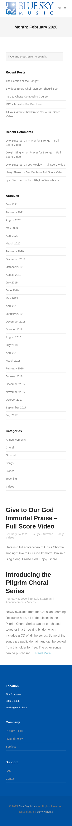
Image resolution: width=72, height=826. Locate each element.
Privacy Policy (14, 730)
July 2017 (12, 415)
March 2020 (13, 243)
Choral (10, 447)
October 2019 (14, 266)
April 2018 (12, 352)
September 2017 (16, 407)
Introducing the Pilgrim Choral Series (28, 582)
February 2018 (15, 368)
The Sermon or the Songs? (22, 81)
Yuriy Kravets (45, 811)
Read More (43, 653)
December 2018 (15, 321)
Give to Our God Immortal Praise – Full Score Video (32, 518)
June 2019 (12, 290)
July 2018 (12, 345)
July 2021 (12, 204)
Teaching (11, 478)
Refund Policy (14, 738)
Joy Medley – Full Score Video (46, 164)
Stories (10, 471)
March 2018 (13, 360)
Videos (10, 537)
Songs (61, 534)
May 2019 (12, 298)
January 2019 (14, 313)
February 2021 (15, 212)
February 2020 (15, 251)
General (11, 455)
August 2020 (13, 220)
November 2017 (15, 391)
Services (11, 746)
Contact (10, 778)
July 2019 (12, 282)
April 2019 (12, 306)
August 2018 (13, 337)
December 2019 (15, 259)
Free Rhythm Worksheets (43, 180)
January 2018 (14, 376)
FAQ (8, 770)
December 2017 (15, 384)
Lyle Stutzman (44, 534)
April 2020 (12, 235)
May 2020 (12, 227)
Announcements (16, 602)
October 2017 (14, 399)
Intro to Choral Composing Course (27, 96)
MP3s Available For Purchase (24, 104)
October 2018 (14, 329)
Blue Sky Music (28, 806)
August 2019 (13, 274)
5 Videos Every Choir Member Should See (32, 88)
